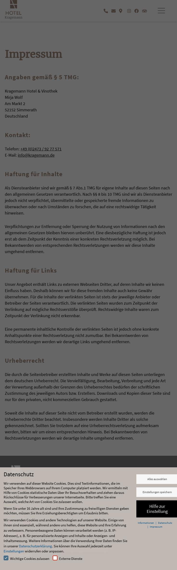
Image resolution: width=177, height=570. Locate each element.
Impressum (156, 526)
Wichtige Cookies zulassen (26, 558)
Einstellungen (14, 551)
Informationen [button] (146, 522)
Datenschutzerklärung (35, 546)
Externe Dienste (67, 558)
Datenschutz (165, 522)
